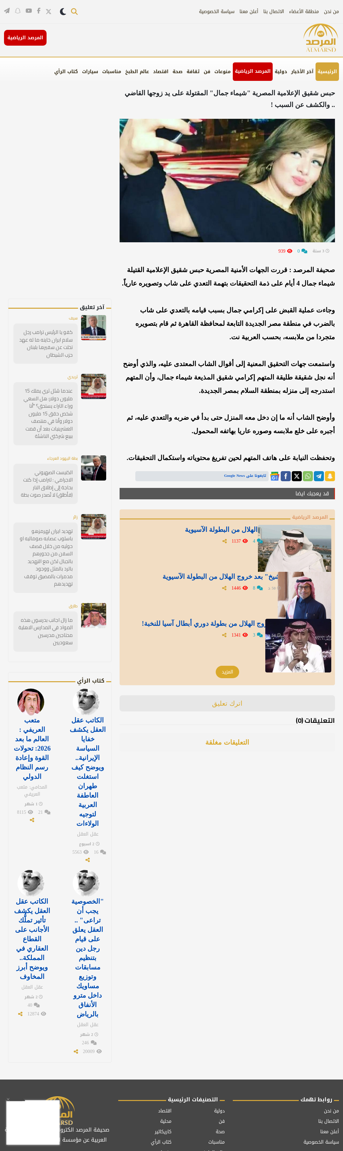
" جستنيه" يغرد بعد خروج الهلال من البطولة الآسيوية (208, 533)
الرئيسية (327, 71)
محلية (166, 1073)
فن (207, 71)
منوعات (222, 71)
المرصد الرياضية (253, 71)
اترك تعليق (227, 704)
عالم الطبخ (137, 71)
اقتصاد (160, 71)
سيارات (90, 71)
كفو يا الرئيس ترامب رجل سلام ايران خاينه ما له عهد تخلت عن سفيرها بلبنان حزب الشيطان (47, 343)
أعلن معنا (248, 11)
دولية (281, 71)
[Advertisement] (65, 198)
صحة (178, 71)
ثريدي (71, 376)
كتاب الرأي (66, 71)
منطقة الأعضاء (304, 11)
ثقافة (193, 71)
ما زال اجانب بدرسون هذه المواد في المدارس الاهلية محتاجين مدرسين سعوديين (47, 606)
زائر (75, 505)
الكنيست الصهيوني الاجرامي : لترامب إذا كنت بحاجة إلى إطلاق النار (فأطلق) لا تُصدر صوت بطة (46, 473)
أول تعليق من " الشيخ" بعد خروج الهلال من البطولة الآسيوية (209, 585)
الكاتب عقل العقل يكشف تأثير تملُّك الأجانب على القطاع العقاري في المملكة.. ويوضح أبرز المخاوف (32, 897)
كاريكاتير (163, 1084)
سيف (72, 318)
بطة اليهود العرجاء (59, 448)
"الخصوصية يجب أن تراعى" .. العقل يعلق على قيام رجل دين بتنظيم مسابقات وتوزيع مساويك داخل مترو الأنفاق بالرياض (87, 915)
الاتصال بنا (273, 11)
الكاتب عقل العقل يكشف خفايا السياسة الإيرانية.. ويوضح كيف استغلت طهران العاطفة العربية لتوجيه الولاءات (88, 738)
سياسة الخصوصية (216, 11)
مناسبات (111, 71)
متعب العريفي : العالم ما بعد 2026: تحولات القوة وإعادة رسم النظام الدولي (32, 716)
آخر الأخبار (302, 71)
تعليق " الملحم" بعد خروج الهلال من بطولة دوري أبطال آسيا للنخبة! (204, 632)
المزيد (227, 673)
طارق (72, 584)
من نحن (331, 11)
